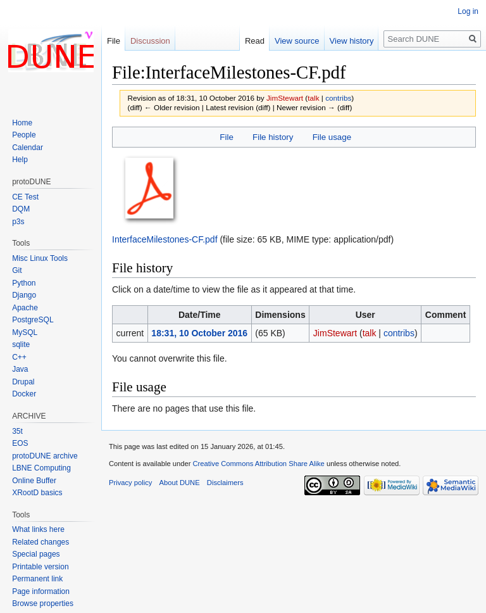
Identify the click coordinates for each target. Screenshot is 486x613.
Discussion (150, 41)
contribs (338, 98)
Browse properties (42, 603)
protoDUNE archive (44, 456)
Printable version (40, 566)
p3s (18, 221)
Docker (24, 393)
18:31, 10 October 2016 (199, 333)
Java (20, 369)
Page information (41, 591)
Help (20, 159)
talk (313, 98)
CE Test (25, 197)
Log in (468, 11)
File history (272, 137)
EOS (20, 443)
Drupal (23, 381)
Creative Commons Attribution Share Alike (258, 463)
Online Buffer (34, 480)
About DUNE (179, 482)
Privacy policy (130, 482)
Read (255, 41)
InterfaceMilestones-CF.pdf (165, 239)
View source (297, 41)
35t (17, 431)
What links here (38, 529)
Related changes (40, 542)
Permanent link (37, 578)
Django (24, 295)
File (226, 137)
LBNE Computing (41, 468)
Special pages (35, 554)
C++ (19, 357)
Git (17, 270)
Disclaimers (225, 482)
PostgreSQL (32, 319)
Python (23, 283)
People (23, 134)
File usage (332, 137)
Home (22, 122)
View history (352, 41)
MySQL (24, 332)
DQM (21, 209)
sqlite (21, 344)
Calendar (27, 147)
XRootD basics (37, 492)
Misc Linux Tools (40, 258)
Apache (25, 307)
